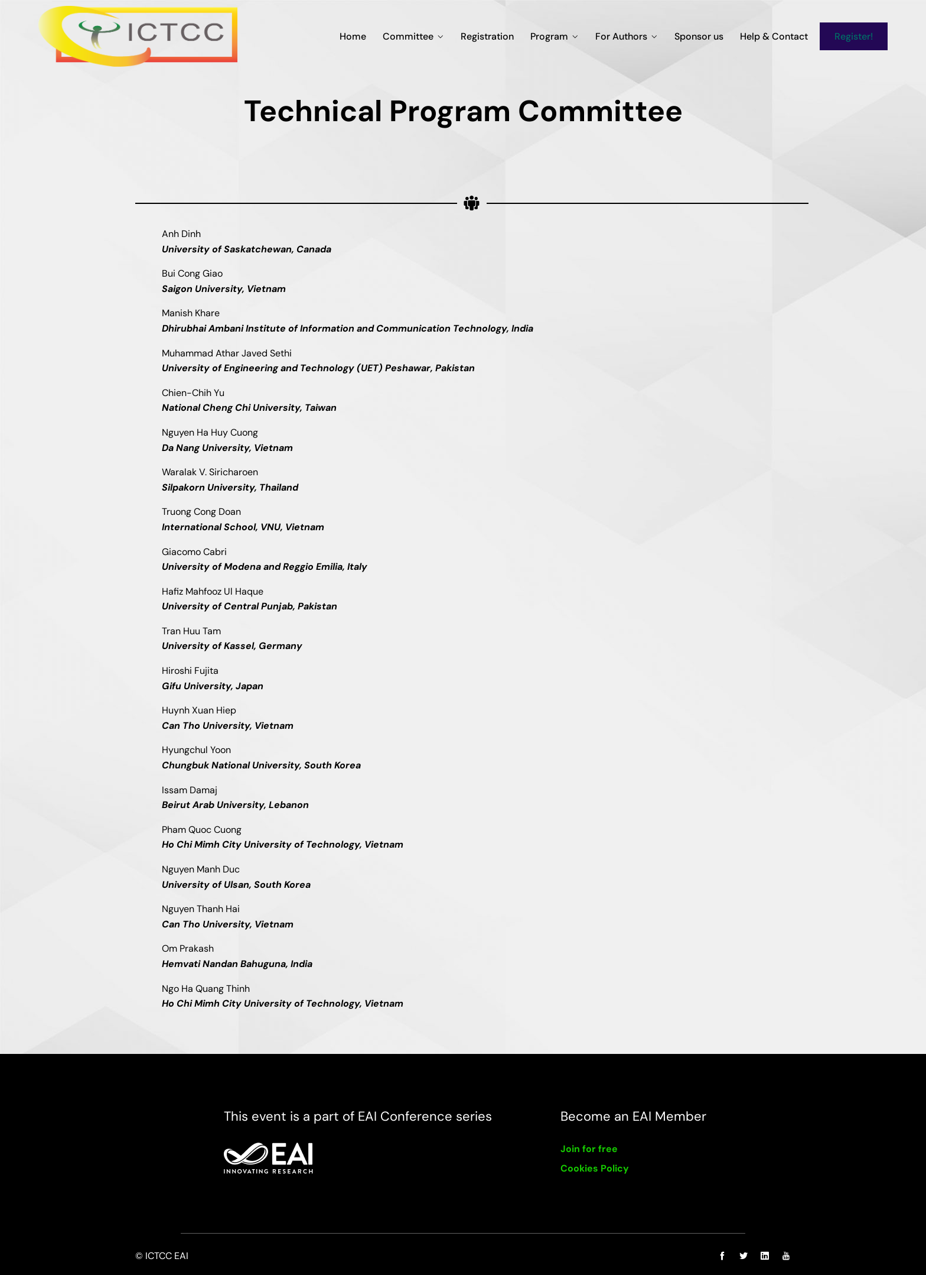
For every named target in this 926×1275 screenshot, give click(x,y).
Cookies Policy (594, 1168)
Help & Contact (774, 36)
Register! (853, 36)
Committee (408, 36)
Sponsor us (698, 36)
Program (549, 36)
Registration (487, 36)
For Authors (621, 36)
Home (353, 36)
